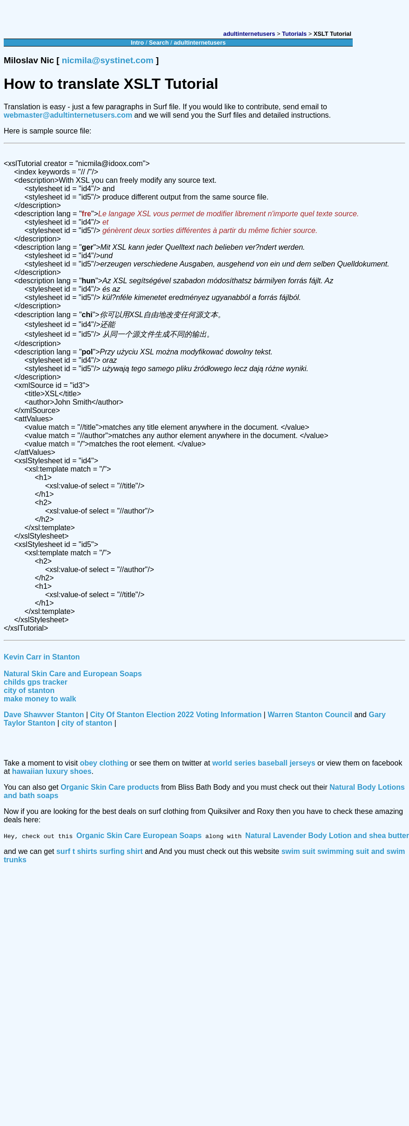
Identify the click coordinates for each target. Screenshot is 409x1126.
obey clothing (104, 763)
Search (159, 42)
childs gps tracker (35, 682)
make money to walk (40, 699)
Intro (137, 42)
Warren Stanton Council (310, 715)
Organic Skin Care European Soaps (138, 836)
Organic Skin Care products (109, 787)
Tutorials (294, 33)
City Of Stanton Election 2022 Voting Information (176, 715)
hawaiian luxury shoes (52, 771)
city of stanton (29, 690)
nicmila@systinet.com (108, 60)
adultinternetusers (249, 33)
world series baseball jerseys (263, 763)
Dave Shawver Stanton (44, 715)
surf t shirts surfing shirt (99, 851)
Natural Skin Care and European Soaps (73, 674)
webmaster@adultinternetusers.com (68, 115)
